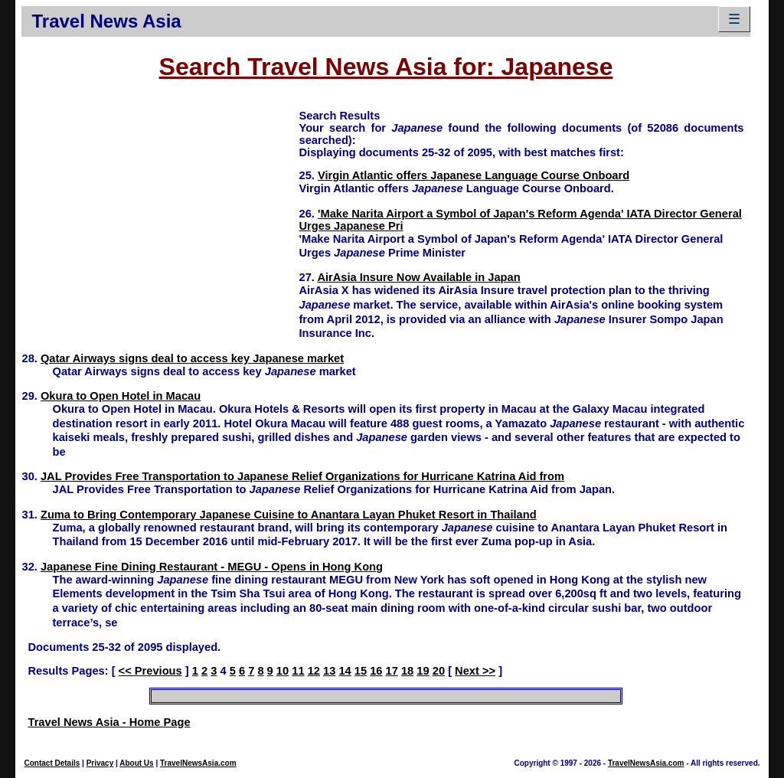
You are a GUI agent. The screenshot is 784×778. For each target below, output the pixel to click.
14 (344, 671)
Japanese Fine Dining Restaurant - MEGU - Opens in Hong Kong (212, 567)
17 (392, 671)
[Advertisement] (160, 215)
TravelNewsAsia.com (198, 763)
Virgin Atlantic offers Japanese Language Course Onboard (473, 175)
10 (282, 671)
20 (439, 671)
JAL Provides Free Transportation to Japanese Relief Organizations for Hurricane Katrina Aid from (302, 476)
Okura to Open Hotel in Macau (121, 396)
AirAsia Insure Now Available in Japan (418, 277)
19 (422, 671)
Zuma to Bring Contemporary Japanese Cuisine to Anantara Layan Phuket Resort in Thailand (289, 514)
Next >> (475, 671)
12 (314, 671)
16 (376, 671)
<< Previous (150, 671)
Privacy (100, 763)
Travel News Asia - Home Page (109, 722)
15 (360, 671)
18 (407, 671)
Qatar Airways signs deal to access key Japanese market (192, 358)
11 (298, 671)
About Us (136, 763)
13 (329, 671)
